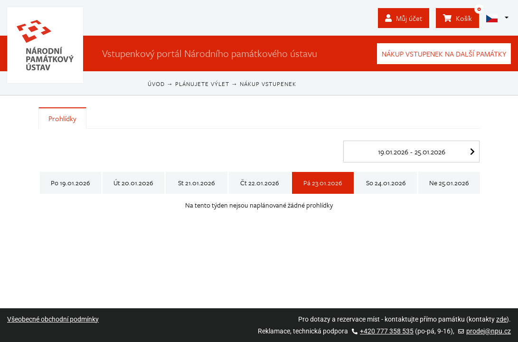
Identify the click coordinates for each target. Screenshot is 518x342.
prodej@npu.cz (484, 331)
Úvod (156, 83)
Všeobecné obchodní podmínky (53, 319)
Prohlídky (62, 118)
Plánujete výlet (202, 83)
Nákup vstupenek (268, 83)
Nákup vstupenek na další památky (444, 53)
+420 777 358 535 (383, 331)
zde (501, 319)
